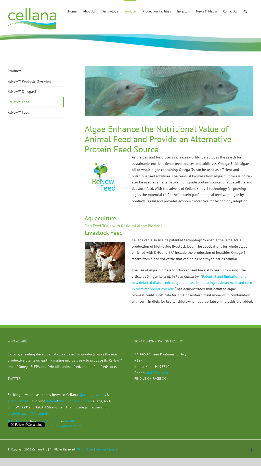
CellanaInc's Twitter (48, 421)
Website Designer (107, 449)
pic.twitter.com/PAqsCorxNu (29, 413)
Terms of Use (85, 449)
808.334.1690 (157, 372)
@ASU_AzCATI (19, 401)
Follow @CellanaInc (65, 426)
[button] (245, 11)
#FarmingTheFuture (74, 401)
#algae (51, 401)
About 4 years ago (18, 421)
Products (14, 71)
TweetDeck (71, 421)
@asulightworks (92, 394)
